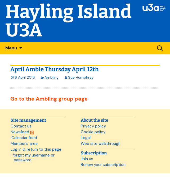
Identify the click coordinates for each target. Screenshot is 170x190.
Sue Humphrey (81, 77)
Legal (86, 137)
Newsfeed (22, 132)
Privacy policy (93, 126)
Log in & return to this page (36, 149)
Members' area (24, 143)
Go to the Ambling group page (49, 98)
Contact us (21, 126)
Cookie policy (93, 132)
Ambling (51, 77)
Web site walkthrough (100, 143)
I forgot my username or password (33, 158)
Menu (11, 48)
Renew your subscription (103, 164)
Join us (87, 159)
